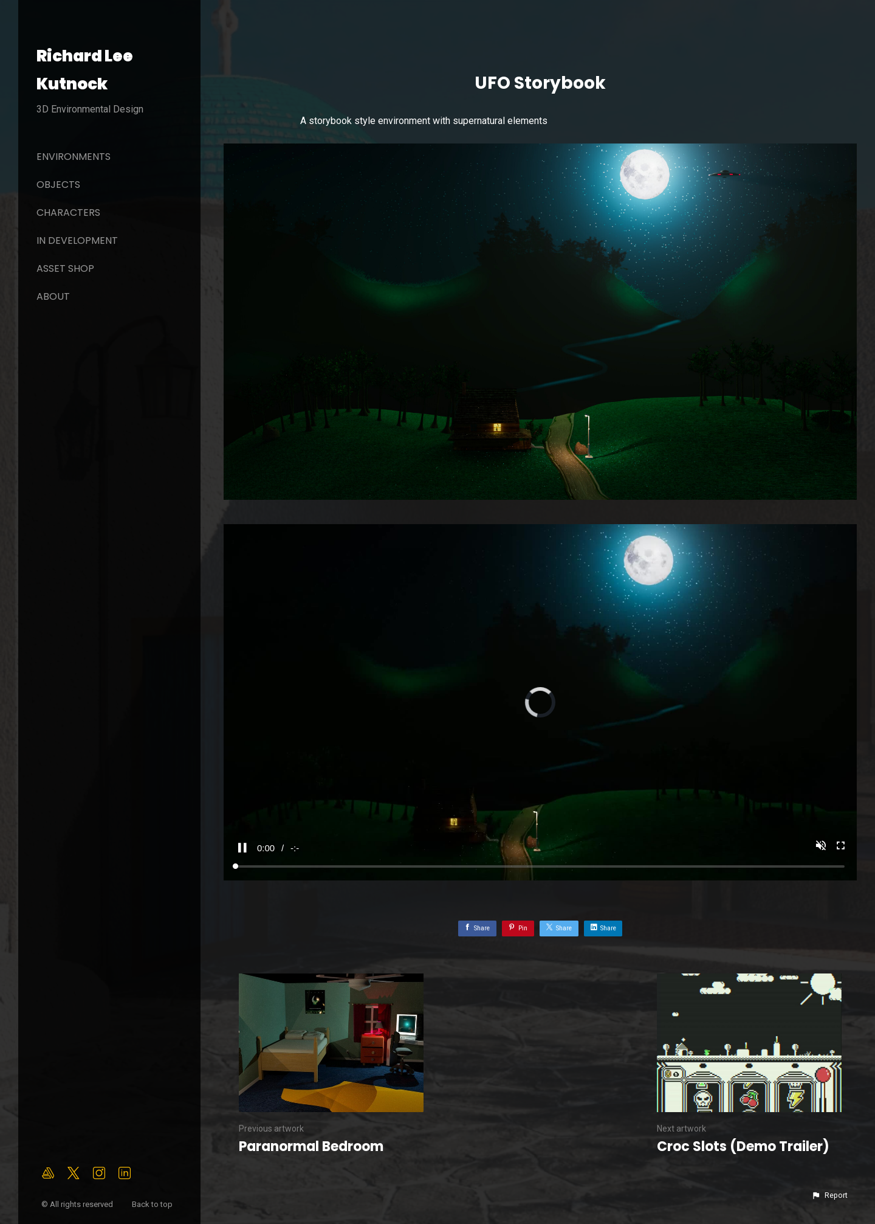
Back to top (153, 1204)
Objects (58, 185)
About (53, 296)
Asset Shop (65, 268)
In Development (77, 240)
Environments (73, 157)
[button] (829, 1195)
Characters (68, 213)
